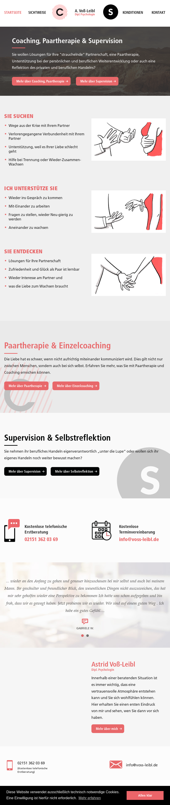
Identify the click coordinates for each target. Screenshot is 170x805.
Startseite (12, 12)
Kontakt (158, 12)
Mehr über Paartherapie (25, 386)
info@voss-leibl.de (139, 539)
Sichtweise (37, 12)
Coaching (63, 13)
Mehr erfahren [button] (90, 798)
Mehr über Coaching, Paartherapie (40, 81)
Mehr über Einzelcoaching (75, 386)
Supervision (110, 13)
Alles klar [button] (145, 795)
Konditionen (133, 12)
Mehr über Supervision (96, 81)
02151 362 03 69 (31, 763)
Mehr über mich (107, 729)
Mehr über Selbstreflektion (74, 471)
